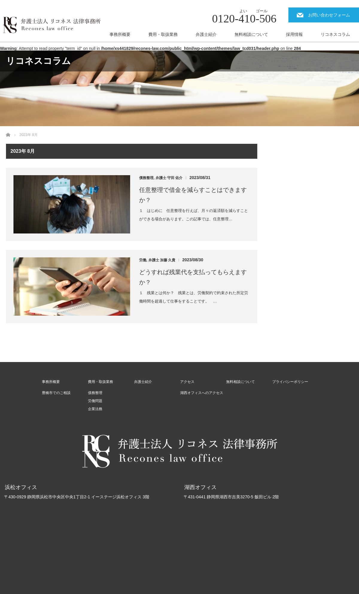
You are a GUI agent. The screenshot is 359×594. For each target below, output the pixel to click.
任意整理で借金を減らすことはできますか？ (193, 195)
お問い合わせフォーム (329, 15)
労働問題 (95, 401)
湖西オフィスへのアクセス (201, 393)
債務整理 (146, 178)
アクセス (187, 382)
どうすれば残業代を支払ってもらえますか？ (193, 277)
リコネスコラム (335, 34)
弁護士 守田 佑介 (169, 178)
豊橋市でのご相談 (56, 393)
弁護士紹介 (206, 34)
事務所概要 (119, 34)
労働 (142, 260)
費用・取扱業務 (163, 34)
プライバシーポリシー (290, 382)
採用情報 (294, 34)
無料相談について (251, 34)
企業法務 (95, 409)
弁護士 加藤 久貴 (162, 260)
